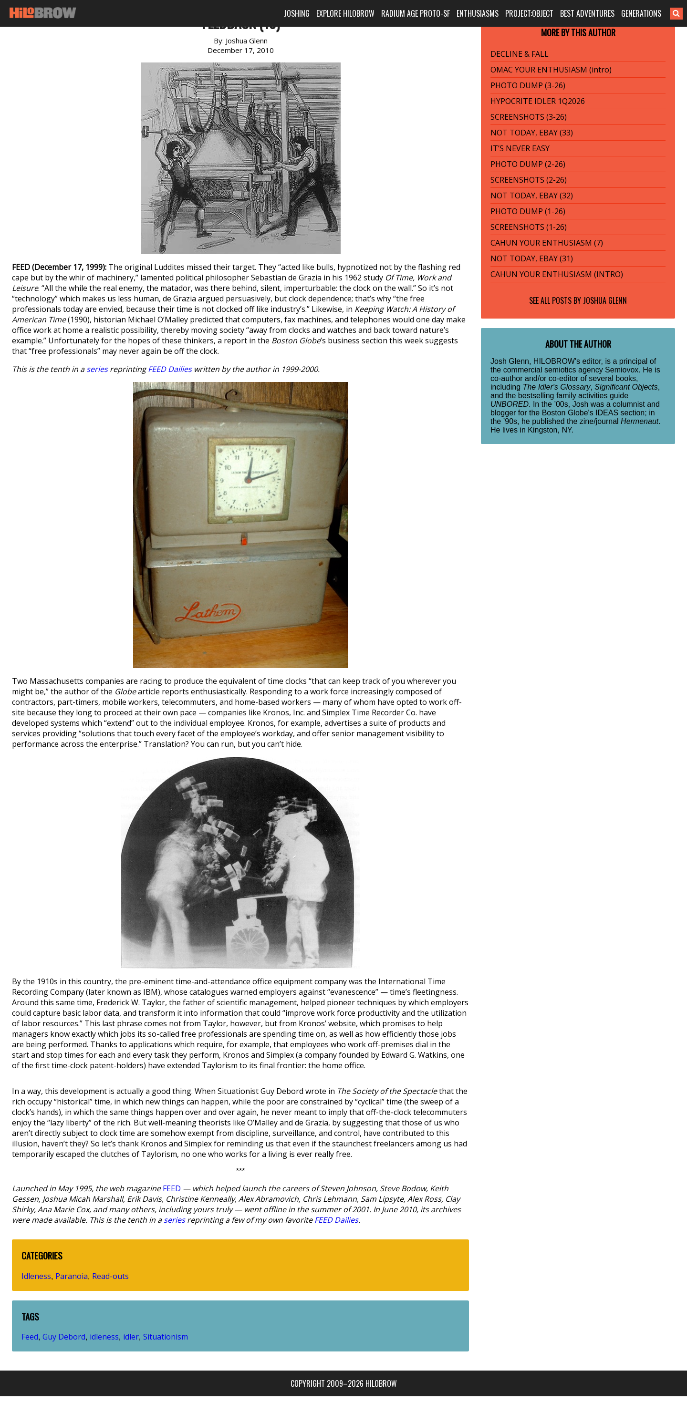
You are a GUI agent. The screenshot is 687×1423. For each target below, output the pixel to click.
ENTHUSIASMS (478, 13)
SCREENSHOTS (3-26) (528, 117)
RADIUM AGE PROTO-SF (415, 13)
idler (131, 1336)
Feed (29, 1336)
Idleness (36, 1276)
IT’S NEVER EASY (520, 148)
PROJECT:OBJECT (529, 13)
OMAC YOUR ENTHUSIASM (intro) (551, 69)
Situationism (165, 1336)
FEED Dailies (170, 369)
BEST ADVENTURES (587, 13)
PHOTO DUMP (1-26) (527, 211)
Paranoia (71, 1276)
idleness (104, 1336)
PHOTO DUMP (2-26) (527, 164)
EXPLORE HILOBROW (345, 13)
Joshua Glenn (605, 300)
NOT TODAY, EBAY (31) (531, 258)
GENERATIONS (641, 13)
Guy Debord (63, 1336)
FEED (172, 1188)
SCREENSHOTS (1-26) (528, 227)
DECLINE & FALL (519, 54)
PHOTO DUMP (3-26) (527, 85)
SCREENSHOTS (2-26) (528, 180)
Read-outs (110, 1276)
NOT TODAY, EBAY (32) (531, 195)
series (97, 369)
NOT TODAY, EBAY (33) (531, 132)
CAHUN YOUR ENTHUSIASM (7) (546, 242)
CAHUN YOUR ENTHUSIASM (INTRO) (556, 274)
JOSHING (297, 13)
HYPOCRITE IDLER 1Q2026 (537, 101)
